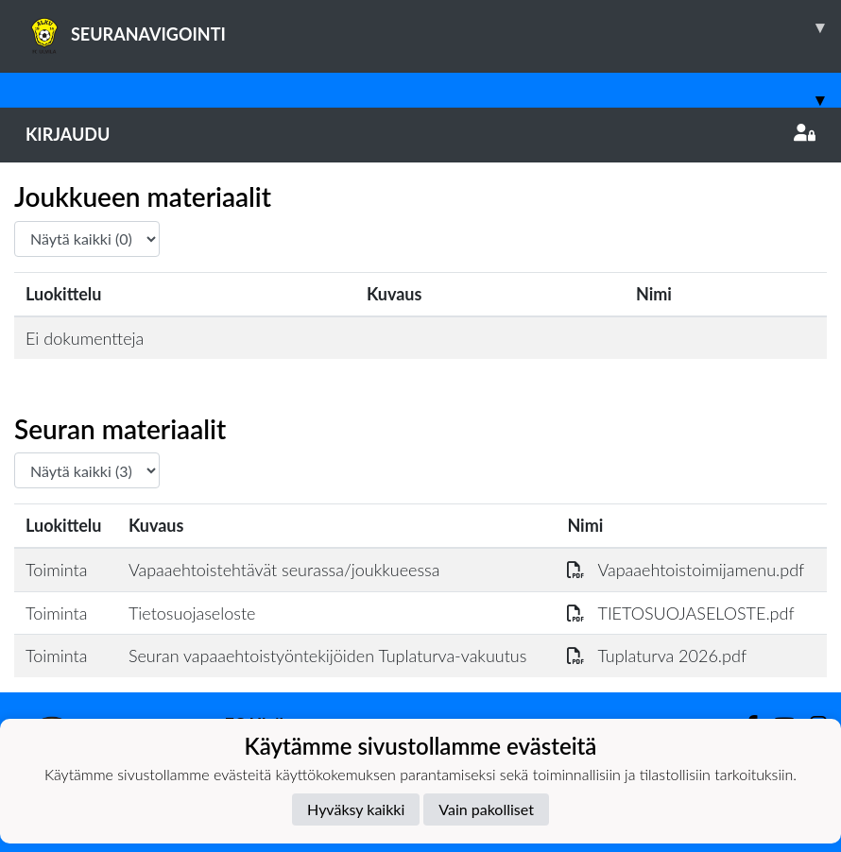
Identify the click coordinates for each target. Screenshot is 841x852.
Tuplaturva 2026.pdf (657, 655)
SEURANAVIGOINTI (433, 27)
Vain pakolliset (486, 809)
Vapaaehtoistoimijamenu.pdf (685, 569)
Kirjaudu (420, 134)
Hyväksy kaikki (355, 809)
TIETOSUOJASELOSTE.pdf (680, 613)
